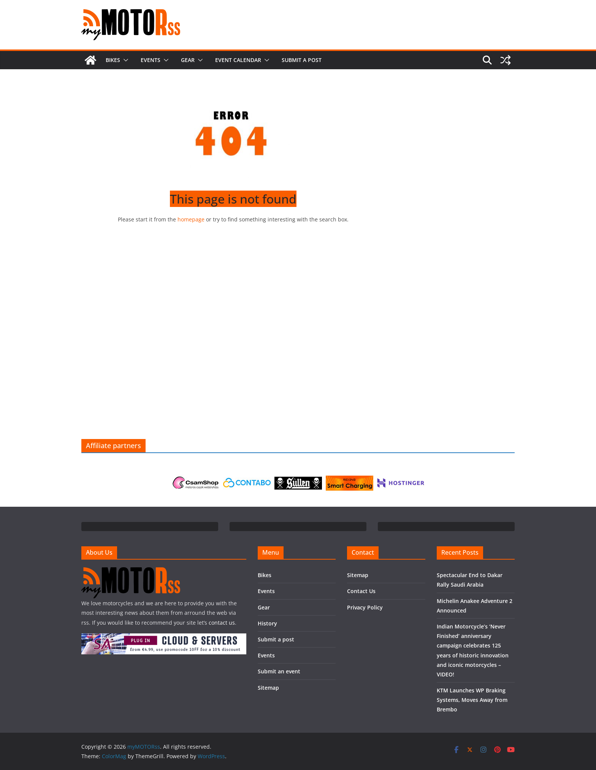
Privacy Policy (365, 607)
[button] (124, 60)
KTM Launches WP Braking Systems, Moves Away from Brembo (472, 700)
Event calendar (238, 60)
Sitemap (268, 687)
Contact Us (361, 591)
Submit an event (279, 671)
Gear (188, 60)
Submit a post (302, 60)
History (267, 623)
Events (150, 60)
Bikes (113, 60)
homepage (191, 219)
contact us (222, 622)
